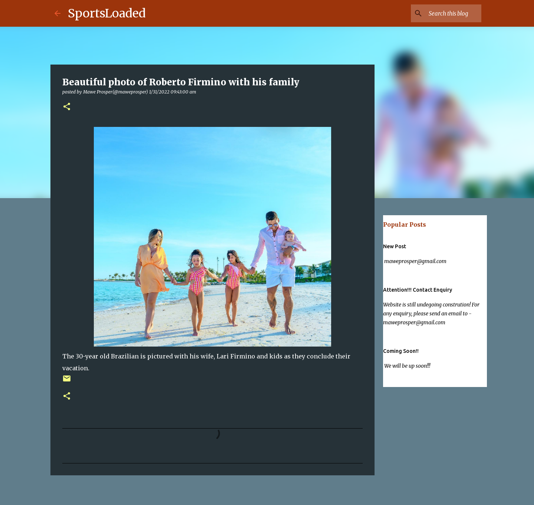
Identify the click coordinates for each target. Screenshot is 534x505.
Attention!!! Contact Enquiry (417, 290)
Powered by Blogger (267, 494)
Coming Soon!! (401, 351)
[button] (66, 107)
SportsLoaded (107, 13)
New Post (394, 246)
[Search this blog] (442, 13)
